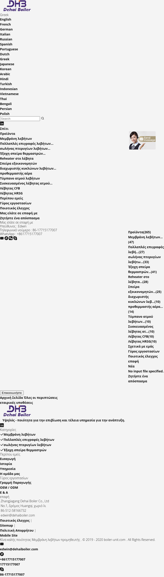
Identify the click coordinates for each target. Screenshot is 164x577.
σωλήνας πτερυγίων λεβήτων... (25, 148)
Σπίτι (4, 128)
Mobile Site (9, 535)
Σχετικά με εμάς (141, 346)
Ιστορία (6, 464)
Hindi (4, 79)
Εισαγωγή (8, 459)
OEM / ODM (9, 487)
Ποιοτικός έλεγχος (15, 208)
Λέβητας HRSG (11, 193)
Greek (4, 59)
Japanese (7, 64)
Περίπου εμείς (11, 198)
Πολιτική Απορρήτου (17, 530)
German (6, 29)
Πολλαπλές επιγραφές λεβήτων (27, 439)
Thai (3, 99)
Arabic (5, 74)
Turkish (6, 84)
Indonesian (9, 89)
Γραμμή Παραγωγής (15, 482)
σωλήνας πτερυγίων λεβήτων (25, 445)
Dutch (4, 54)
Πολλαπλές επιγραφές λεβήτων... (26, 143)
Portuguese (9, 49)
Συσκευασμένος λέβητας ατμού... (26, 183)
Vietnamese (9, 94)
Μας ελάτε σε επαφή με (18, 213)
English (5, 19)
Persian (6, 109)
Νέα (131, 366)
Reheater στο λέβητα (16, 158)
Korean (5, 69)
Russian (6, 39)
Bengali (6, 104)
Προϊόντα (7, 133)
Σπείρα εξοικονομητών (18, 163)
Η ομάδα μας (10, 474)
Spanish (6, 44)
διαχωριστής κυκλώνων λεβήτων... (28, 168)
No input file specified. (146, 371)
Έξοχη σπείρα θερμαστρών (23, 450)
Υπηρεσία (8, 469)
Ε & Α (4, 492)
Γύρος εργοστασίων (15, 203)
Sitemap (6, 525)
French (5, 24)
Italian (5, 34)
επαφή (133, 361)
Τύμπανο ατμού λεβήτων (20, 178)
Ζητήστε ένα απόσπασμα (20, 218)
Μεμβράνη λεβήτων (16, 138)
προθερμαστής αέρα (16, 173)
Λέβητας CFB (10, 188)
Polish (4, 114)
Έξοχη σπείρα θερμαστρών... (23, 153)
